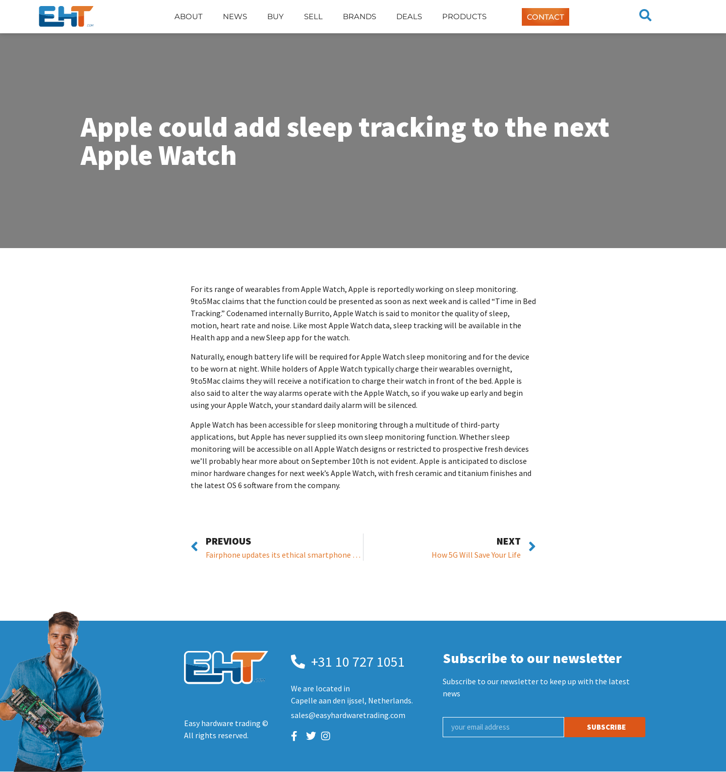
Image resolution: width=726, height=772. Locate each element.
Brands (359, 16)
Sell (313, 16)
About (188, 16)
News (235, 16)
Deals (409, 16)
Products (464, 16)
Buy (275, 16)
